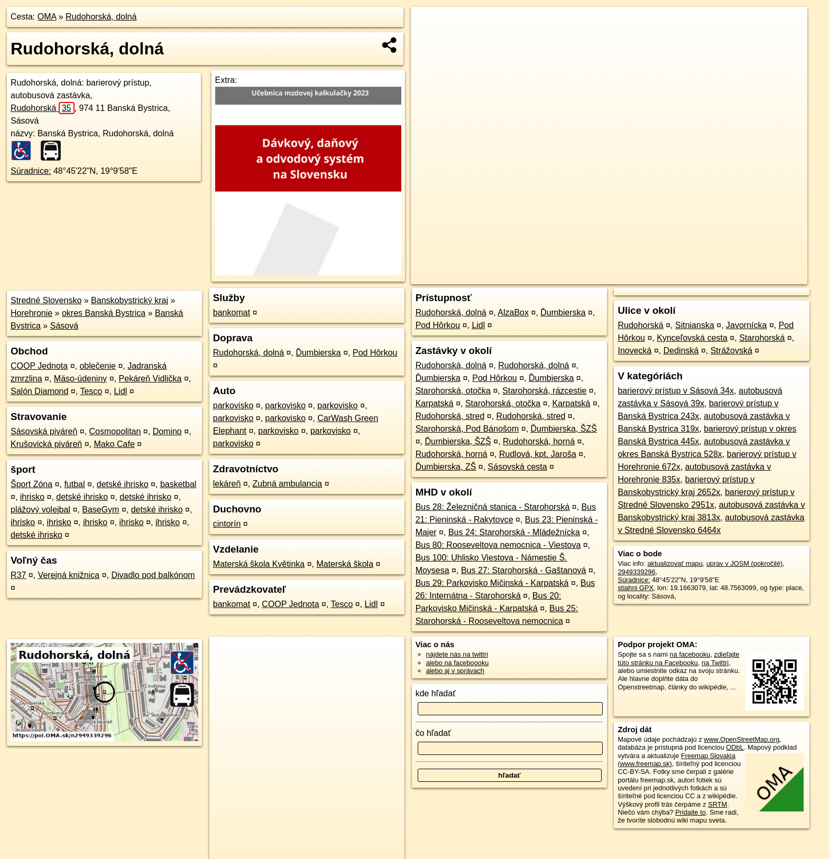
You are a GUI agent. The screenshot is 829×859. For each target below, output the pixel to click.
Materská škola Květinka (259, 563)
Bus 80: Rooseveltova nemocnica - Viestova (498, 544)
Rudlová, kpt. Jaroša (537, 454)
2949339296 (636, 572)
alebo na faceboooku (457, 663)
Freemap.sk (679, 276)
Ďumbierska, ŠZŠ (564, 428)
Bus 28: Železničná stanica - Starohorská (493, 506)
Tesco (91, 391)
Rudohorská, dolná (101, 16)
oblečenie (97, 365)
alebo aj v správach (455, 671)
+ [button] (429, 25)
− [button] (429, 41)
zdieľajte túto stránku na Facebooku (678, 658)
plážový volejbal (40, 509)
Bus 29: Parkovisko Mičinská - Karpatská (492, 582)
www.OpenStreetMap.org (741, 739)
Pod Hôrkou (375, 352)
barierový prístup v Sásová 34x (676, 390)
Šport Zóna (31, 484)
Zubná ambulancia (288, 483)
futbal (74, 484)
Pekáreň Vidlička (150, 378)
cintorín (227, 523)
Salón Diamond (39, 391)
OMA (47, 16)
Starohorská (762, 337)
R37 (18, 575)
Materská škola (344, 563)
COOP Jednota (39, 365)
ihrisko (32, 496)
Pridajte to (690, 812)
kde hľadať (436, 693)
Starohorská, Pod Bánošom (467, 428)
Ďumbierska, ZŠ (446, 466)
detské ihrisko (123, 484)
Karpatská (435, 403)
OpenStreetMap (625, 276)
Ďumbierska (318, 352)
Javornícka (746, 325)
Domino (167, 431)
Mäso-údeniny (80, 378)
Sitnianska (694, 325)
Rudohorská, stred (450, 416)
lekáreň (227, 483)
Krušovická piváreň (46, 444)
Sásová (64, 325)
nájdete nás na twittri (457, 654)
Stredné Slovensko (46, 300)
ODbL (734, 747)
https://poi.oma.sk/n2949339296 (759, 276)
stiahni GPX (635, 588)
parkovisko (233, 405)
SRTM (717, 804)
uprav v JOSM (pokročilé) (744, 563)
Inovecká (634, 350)
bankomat (231, 312)
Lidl (120, 391)
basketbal (178, 484)
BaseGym (100, 509)
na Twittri (715, 663)
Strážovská (731, 350)
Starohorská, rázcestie (544, 390)
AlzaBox (513, 312)
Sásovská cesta (517, 466)
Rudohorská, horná (539, 441)
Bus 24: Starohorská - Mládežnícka (514, 532)
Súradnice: (31, 170)
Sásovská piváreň (44, 431)
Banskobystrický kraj (129, 300)
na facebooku (690, 654)
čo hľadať (434, 733)
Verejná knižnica (69, 575)
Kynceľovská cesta (692, 337)
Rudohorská (43, 108)
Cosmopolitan (115, 431)
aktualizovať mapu (674, 563)
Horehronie (31, 313)
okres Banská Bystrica (103, 313)
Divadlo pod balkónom (153, 575)
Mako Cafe (114, 444)
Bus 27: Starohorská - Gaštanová (523, 570)
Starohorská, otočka (453, 390)
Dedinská (681, 350)
